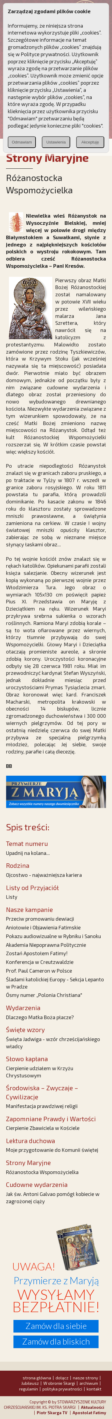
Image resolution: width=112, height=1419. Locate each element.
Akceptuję (90, 142)
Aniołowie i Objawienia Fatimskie (43, 927)
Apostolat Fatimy (89, 1412)
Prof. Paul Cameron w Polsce (39, 971)
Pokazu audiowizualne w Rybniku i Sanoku (53, 936)
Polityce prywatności (45, 54)
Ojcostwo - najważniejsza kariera (44, 875)
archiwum (88, 1383)
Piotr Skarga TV (52, 1412)
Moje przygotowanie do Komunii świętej (52, 1150)
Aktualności (92, 1407)
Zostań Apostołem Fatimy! (36, 953)
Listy (11, 897)
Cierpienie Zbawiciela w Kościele (42, 1128)
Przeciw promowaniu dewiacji (40, 919)
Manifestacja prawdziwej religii (42, 1106)
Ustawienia (56, 142)
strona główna (37, 1377)
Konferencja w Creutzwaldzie (39, 962)
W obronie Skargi (59, 1383)
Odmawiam (22, 142)
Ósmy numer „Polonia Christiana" (44, 995)
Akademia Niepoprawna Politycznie (46, 945)
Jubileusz (30, 1383)
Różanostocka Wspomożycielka (42, 1172)
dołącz (62, 1377)
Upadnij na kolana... (28, 853)
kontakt (94, 1388)
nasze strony (85, 1377)
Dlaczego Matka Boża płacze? (40, 1017)
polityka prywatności (62, 1388)
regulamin (28, 1388)
